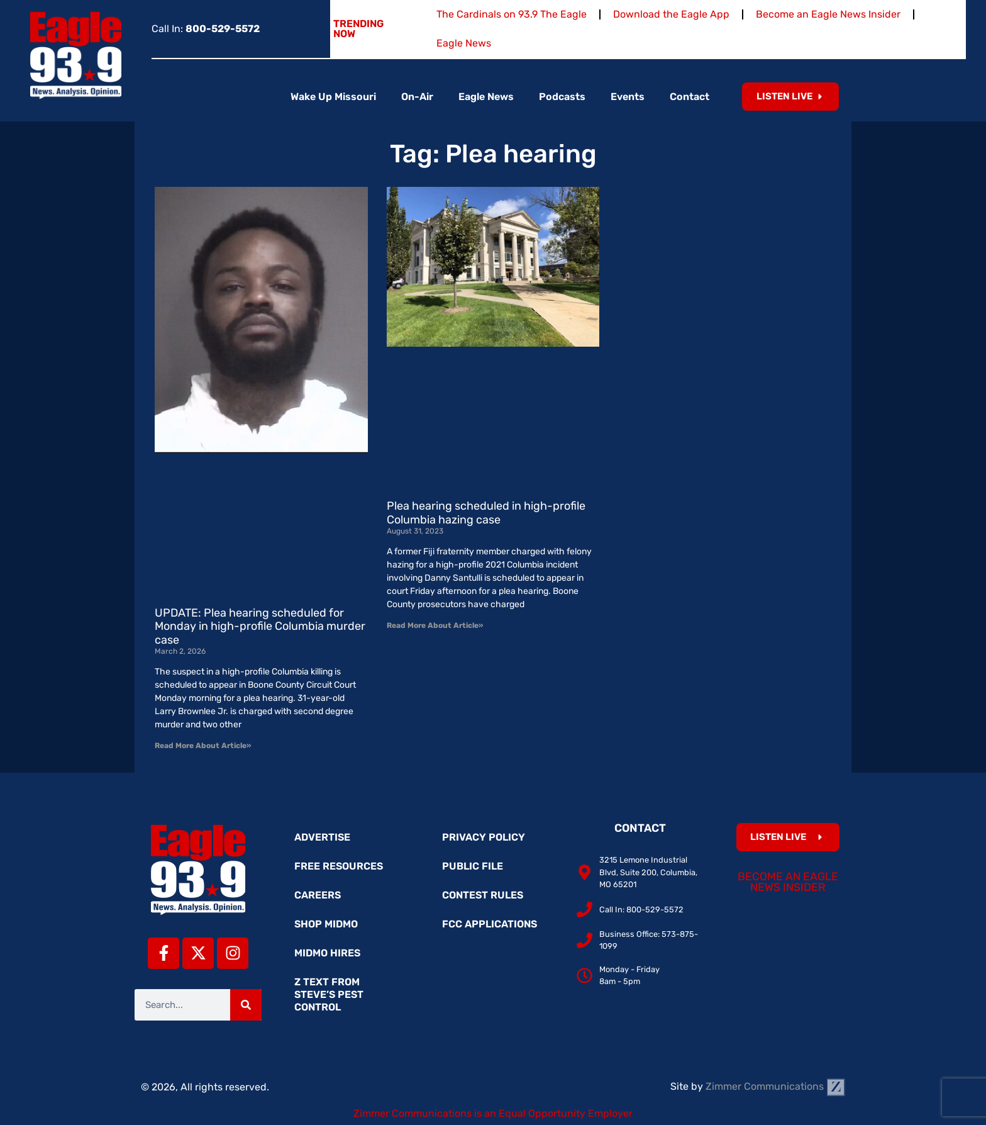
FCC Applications (489, 924)
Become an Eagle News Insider (828, 14)
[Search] (246, 1005)
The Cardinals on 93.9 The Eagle (511, 14)
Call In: (206, 29)
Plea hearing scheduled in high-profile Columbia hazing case (486, 513)
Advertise (322, 837)
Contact (689, 97)
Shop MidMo (326, 924)
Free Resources (338, 866)
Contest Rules (482, 895)
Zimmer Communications (775, 1086)
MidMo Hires (327, 953)
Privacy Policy (483, 837)
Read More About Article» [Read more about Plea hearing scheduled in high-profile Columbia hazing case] (435, 625)
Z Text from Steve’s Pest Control (328, 994)
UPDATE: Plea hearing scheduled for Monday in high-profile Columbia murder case (260, 626)
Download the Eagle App (671, 14)
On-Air (417, 97)
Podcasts (562, 97)
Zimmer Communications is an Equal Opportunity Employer (493, 1113)
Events (628, 97)
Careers (317, 895)
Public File (472, 866)
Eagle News (463, 43)
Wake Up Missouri (333, 97)
